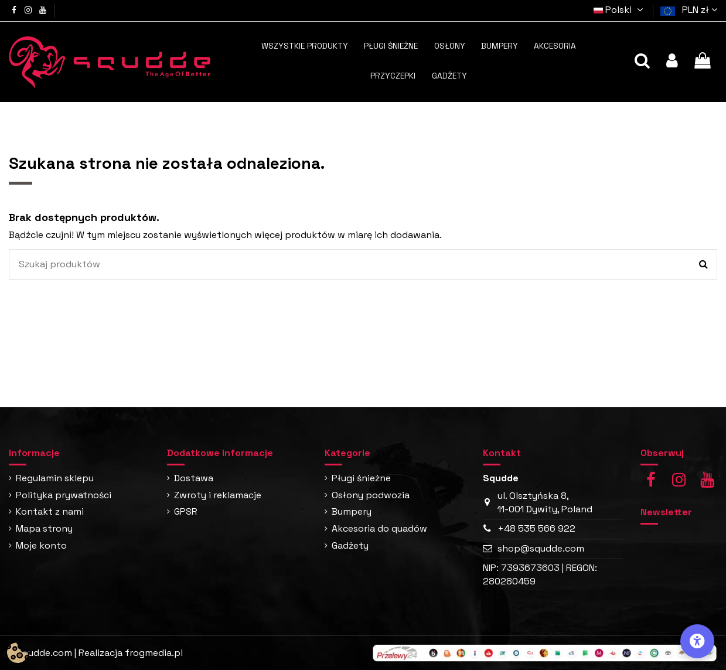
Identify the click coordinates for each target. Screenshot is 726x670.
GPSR (185, 511)
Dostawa (193, 478)
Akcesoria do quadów (379, 528)
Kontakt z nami (50, 511)
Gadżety (350, 545)
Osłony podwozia (371, 495)
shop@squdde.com (540, 548)
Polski (620, 10)
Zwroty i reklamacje (217, 495)
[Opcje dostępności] (697, 641)
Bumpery (351, 511)
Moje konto (41, 545)
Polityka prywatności (63, 495)
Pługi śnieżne (361, 478)
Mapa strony (44, 528)
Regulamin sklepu (55, 478)
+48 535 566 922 (536, 528)
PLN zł (699, 10)
